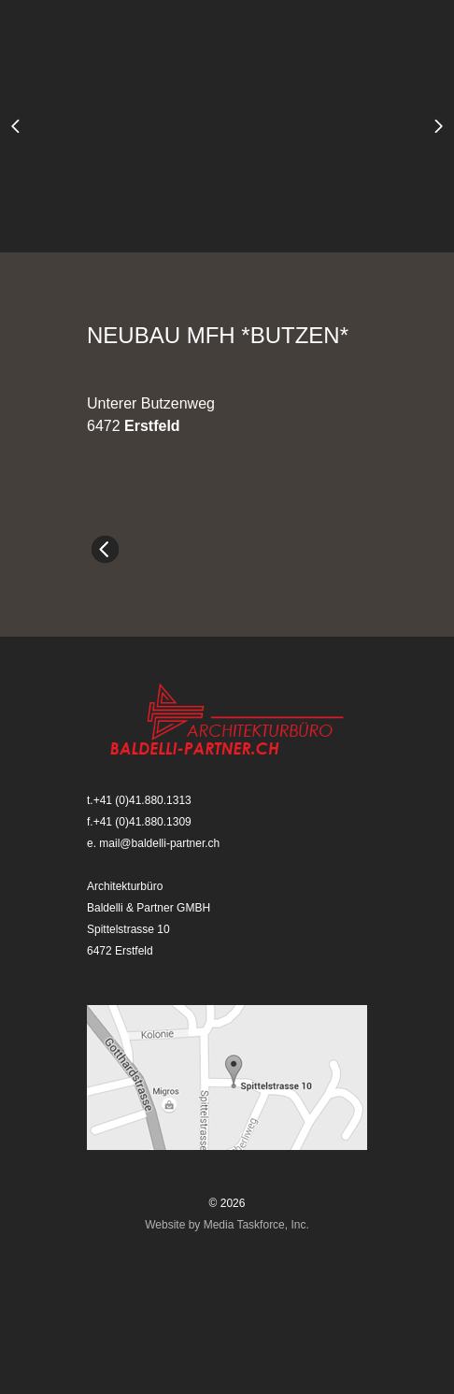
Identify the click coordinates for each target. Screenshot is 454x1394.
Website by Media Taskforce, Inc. (227, 1224)
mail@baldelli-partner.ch (159, 843)
